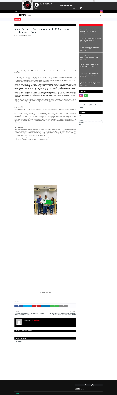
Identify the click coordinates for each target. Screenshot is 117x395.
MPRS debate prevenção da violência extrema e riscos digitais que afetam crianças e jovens (89, 48)
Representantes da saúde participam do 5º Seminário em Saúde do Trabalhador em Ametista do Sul (90, 83)
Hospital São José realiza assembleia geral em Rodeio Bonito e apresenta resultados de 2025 (89, 56)
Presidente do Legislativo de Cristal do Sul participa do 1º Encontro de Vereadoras (89, 30)
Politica (91, 104)
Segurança (97, 104)
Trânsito (81, 107)
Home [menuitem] (29, 15)
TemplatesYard (17, 393)
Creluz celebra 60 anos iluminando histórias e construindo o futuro (89, 74)
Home (15, 11)
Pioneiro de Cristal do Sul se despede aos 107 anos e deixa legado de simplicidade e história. (89, 65)
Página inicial (18, 25)
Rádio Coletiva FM (20, 35)
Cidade (80, 104)
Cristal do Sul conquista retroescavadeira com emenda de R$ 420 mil (90, 39)
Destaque (86, 104)
